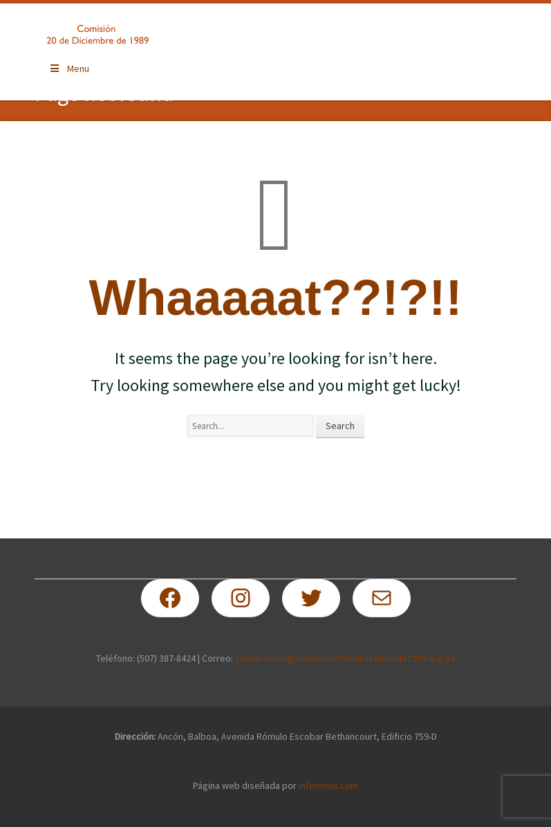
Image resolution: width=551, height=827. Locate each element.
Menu (68, 68)
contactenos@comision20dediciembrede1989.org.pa (345, 658)
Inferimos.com (328, 785)
